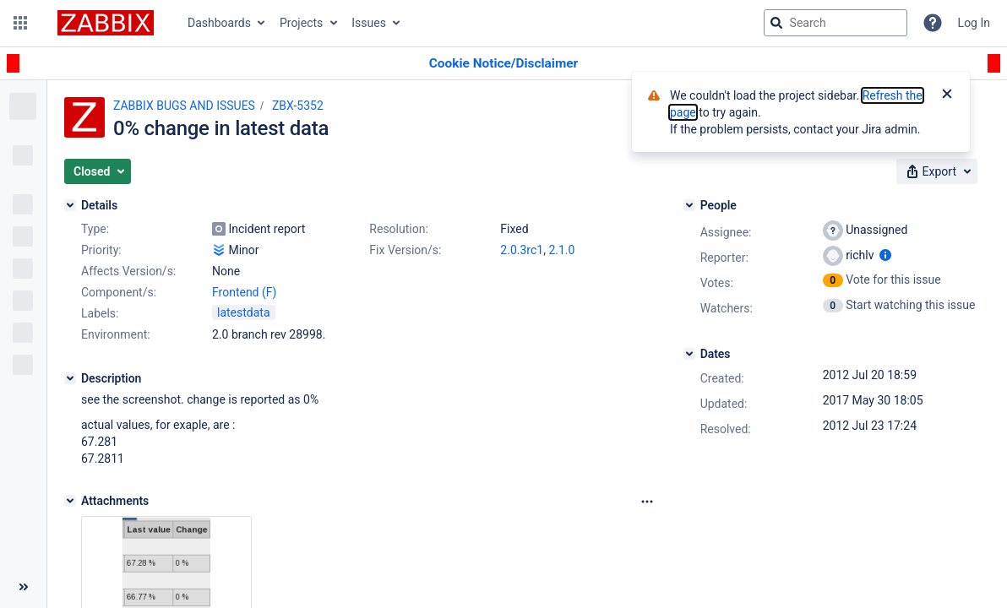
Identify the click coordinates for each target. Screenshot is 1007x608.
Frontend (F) (244, 292)
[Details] (70, 205)
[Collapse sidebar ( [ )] (23, 587)
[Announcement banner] (503, 63)
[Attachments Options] (647, 501)
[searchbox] (835, 22)
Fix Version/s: (405, 250)
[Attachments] (70, 501)
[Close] (947, 95)
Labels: (99, 313)
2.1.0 (561, 250)
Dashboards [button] (219, 23)
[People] (689, 205)
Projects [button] (301, 23)
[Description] (70, 378)
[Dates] (689, 354)
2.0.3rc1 (521, 250)
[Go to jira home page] (105, 23)
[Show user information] (885, 255)
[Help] (932, 22)
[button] (20, 23)
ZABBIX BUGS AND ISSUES (184, 105)
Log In (974, 23)
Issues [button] (368, 23)
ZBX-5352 (298, 105)
